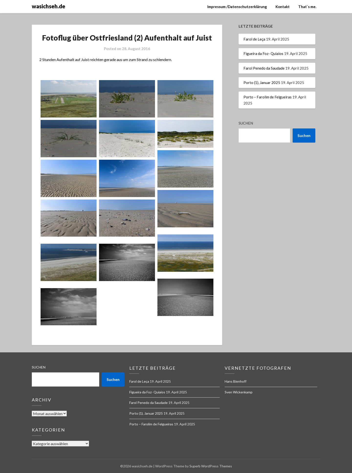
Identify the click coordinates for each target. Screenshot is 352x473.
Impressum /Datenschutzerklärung (237, 6)
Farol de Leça (254, 39)
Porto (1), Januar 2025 (261, 82)
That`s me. (307, 6)
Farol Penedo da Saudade (264, 68)
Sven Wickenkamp (239, 392)
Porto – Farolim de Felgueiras (267, 97)
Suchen (246, 123)
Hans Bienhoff (235, 381)
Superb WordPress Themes (210, 466)
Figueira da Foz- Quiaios (263, 53)
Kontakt (282, 6)
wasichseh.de (48, 6)
